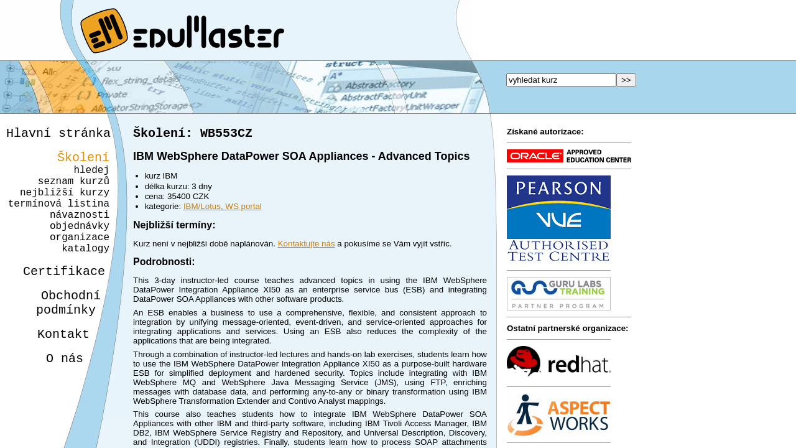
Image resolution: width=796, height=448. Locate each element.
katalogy (81, 272)
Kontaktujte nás (306, 246)
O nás (53, 394)
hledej (91, 177)
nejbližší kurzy (64, 204)
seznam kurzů (73, 190)
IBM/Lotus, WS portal (222, 208)
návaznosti (79, 231)
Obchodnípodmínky (61, 333)
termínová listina (58, 218)
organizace (78, 259)
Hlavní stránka (58, 134)
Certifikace (57, 297)
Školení (83, 161)
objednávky (79, 245)
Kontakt (53, 368)
